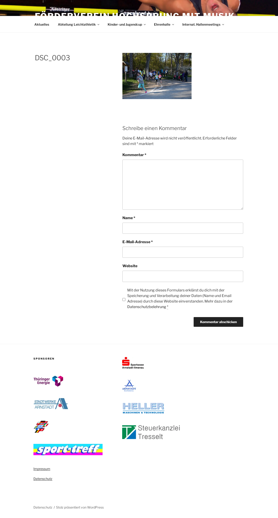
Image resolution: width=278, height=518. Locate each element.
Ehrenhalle (164, 24)
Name (128, 218)
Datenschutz (42, 479)
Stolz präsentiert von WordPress (80, 507)
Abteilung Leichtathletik (79, 24)
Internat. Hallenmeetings (203, 24)
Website (129, 266)
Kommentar (134, 155)
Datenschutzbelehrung (146, 307)
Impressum (41, 469)
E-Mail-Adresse (137, 242)
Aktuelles (41, 24)
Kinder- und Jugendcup (127, 24)
